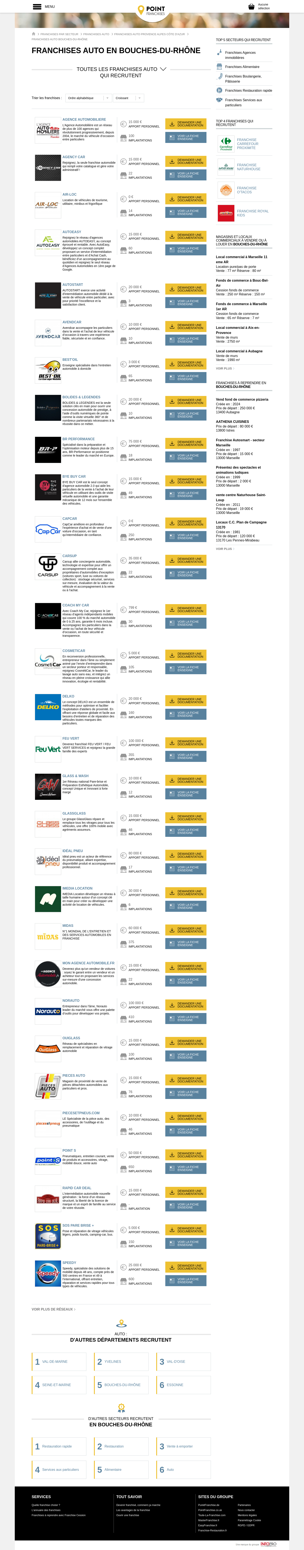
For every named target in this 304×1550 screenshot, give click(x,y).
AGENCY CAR (73, 157)
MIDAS (67, 925)
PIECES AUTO (73, 1075)
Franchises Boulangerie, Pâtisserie (243, 79)
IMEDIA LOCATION (77, 888)
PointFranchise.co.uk (210, 1510)
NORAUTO (71, 1000)
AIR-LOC (69, 194)
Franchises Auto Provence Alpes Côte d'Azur (149, 34)
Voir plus (225, 368)
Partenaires (244, 1505)
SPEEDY (69, 1263)
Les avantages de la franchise (133, 1510)
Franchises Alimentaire (242, 67)
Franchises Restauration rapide (248, 90)
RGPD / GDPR (246, 1525)
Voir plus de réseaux (54, 1309)
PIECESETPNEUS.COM (81, 1113)
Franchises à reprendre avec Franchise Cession (59, 1515)
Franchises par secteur (59, 34)
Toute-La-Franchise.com (211, 1515)
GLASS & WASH (75, 776)
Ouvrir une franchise (127, 1515)
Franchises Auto (96, 34)
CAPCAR (69, 518)
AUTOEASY (71, 232)
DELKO (68, 696)
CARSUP (69, 556)
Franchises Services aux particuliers (243, 102)
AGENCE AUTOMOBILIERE (84, 119)
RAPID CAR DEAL (76, 1188)
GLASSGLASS (74, 813)
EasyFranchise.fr (207, 1525)
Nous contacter (246, 1510)
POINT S (69, 1150)
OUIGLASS (71, 1038)
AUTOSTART (72, 284)
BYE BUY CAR (74, 476)
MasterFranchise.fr (208, 1520)
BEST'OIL (70, 359)
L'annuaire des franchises (46, 1510)
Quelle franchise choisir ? (46, 1505)
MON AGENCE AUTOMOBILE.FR (88, 963)
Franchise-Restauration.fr (212, 1530)
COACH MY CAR (75, 605)
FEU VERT (70, 738)
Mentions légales (247, 1515)
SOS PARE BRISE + (78, 1225)
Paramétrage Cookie (249, 1520)
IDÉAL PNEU (72, 851)
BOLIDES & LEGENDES (81, 397)
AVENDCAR (71, 322)
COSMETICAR (73, 651)
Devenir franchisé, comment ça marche (138, 1505)
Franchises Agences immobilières (240, 55)
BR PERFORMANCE (78, 439)
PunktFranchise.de (208, 1505)
